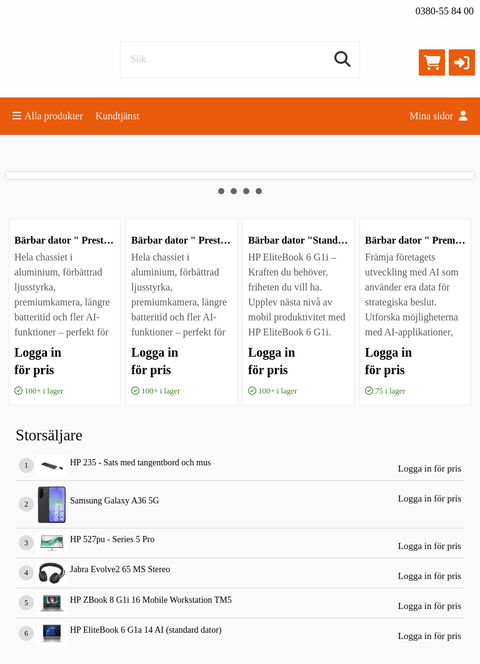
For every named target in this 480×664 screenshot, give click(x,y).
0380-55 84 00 (445, 11)
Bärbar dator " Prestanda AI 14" (201, 240)
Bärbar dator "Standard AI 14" (316, 240)
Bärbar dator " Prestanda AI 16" (85, 240)
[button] (462, 62)
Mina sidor (438, 116)
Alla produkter (47, 116)
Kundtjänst (117, 116)
